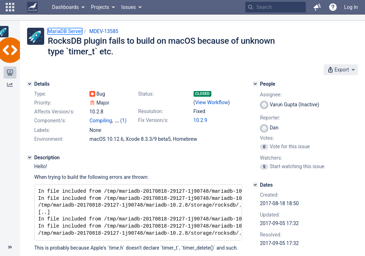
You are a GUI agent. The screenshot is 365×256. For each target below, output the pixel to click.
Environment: (48, 139)
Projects (100, 7)
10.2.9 (200, 120)
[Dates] (255, 184)
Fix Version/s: (153, 120)
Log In (351, 7)
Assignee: (271, 94)
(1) (123, 120)
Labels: (42, 130)
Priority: (42, 103)
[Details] (29, 83)
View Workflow (211, 102)
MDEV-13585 (103, 31)
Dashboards (65, 7)
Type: (40, 94)
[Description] (29, 157)
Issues (128, 7)
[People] (255, 83)
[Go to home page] (32, 7)
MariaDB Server (65, 31)
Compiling (100, 120)
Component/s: (50, 120)
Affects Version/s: (54, 111)
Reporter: (270, 118)
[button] (10, 7)
